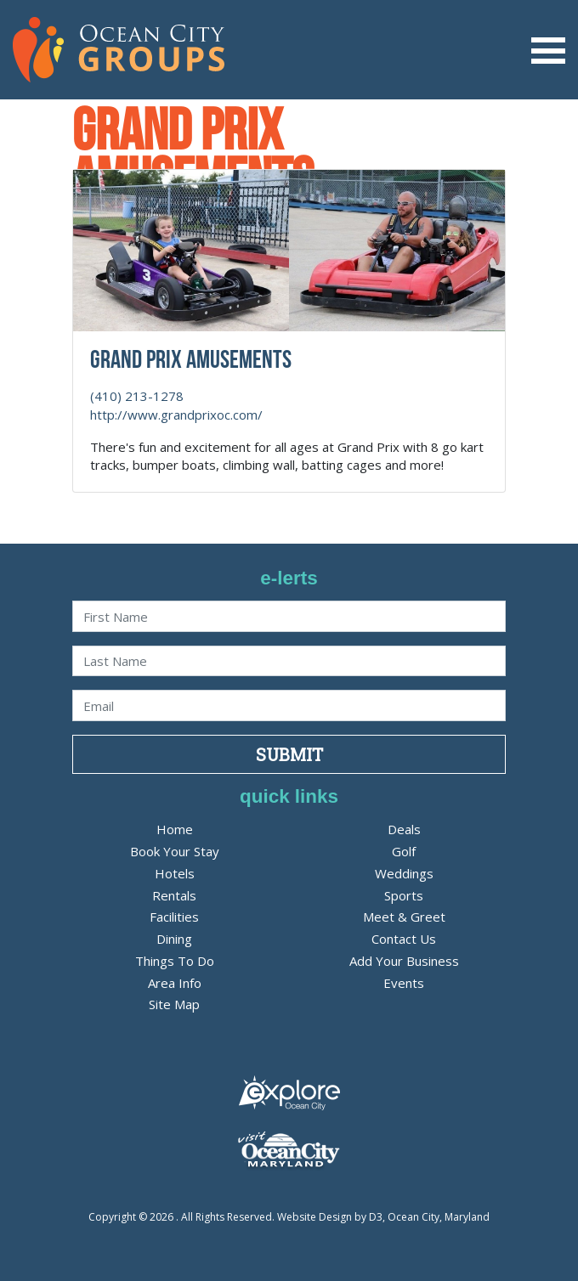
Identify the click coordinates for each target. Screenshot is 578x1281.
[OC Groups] (118, 48)
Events (403, 982)
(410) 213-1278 (137, 395)
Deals (404, 829)
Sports (403, 895)
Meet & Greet (404, 916)
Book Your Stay (174, 851)
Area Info (174, 982)
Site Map (174, 1004)
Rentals (174, 895)
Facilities (174, 916)
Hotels (175, 873)
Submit (289, 754)
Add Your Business (404, 960)
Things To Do (174, 960)
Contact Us (403, 938)
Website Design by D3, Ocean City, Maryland (383, 1217)
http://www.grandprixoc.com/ (176, 414)
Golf (404, 851)
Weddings (404, 873)
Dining (174, 938)
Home (174, 829)
